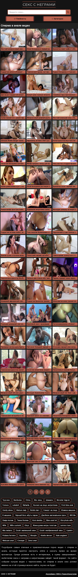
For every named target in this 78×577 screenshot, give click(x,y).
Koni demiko (37, 520)
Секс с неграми (39, 5)
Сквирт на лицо (50, 510)
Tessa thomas (23, 520)
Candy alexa (7, 510)
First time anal (67, 505)
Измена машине (68, 510)
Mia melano (7, 530)
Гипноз (5, 505)
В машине (6, 515)
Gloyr (27, 525)
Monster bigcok (63, 500)
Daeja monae (7, 520)
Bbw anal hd (51, 520)
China (28, 500)
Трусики (6, 500)
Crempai (20, 540)
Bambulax (18, 500)
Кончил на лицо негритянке (45, 505)
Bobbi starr (35, 510)
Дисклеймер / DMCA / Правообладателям (61, 574)
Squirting (23, 535)
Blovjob (33, 535)
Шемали (49, 500)
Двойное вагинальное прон (53, 515)
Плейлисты (20, 19)
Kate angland (61, 535)
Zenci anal (32, 540)
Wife (4, 525)
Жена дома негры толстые (44, 525)
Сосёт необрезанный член (51, 530)
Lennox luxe (65, 525)
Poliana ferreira (8, 535)
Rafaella (26, 505)
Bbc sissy (38, 500)
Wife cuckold (15, 525)
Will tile (73, 515)
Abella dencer (46, 535)
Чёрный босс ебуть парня (26, 515)
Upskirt (69, 530)
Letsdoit (15, 505)
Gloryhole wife (66, 520)
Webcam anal (8, 540)
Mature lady (21, 510)
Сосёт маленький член (26, 530)
